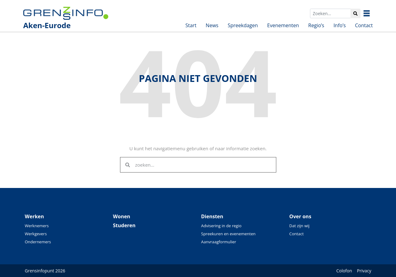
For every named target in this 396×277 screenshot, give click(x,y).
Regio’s (316, 25)
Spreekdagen (243, 25)
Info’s (340, 25)
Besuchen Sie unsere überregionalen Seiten (371, 13)
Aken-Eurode (47, 25)
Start (190, 25)
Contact (364, 25)
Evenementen (283, 25)
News (212, 25)
